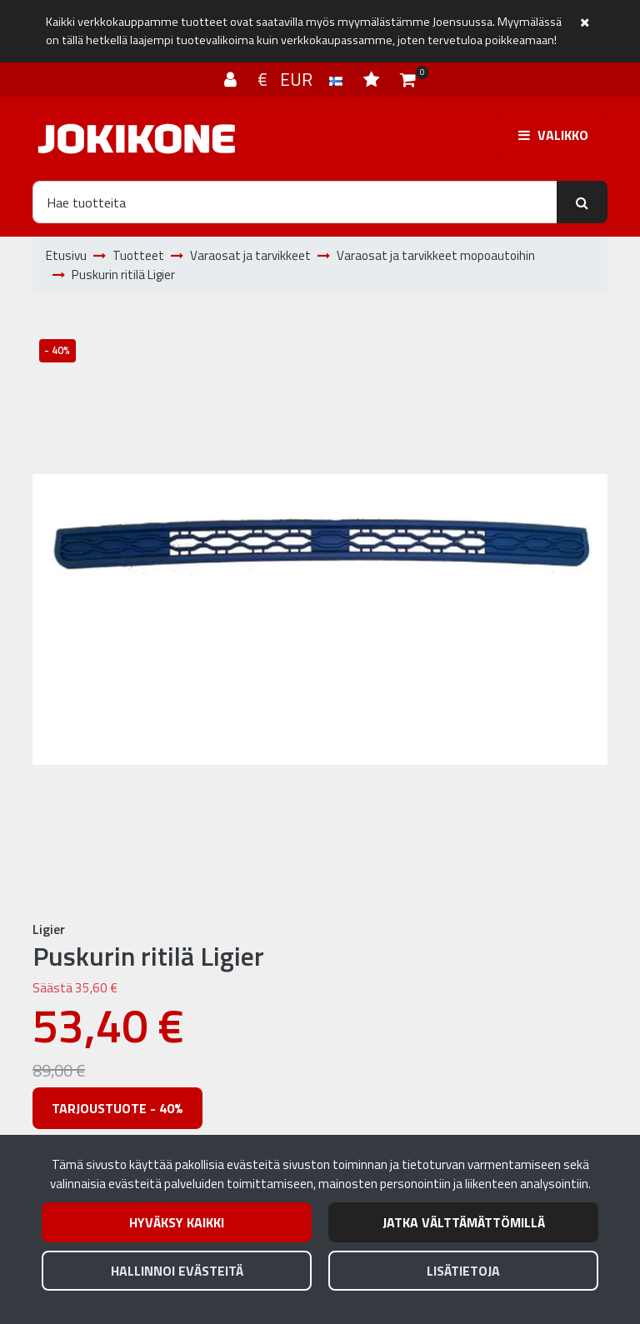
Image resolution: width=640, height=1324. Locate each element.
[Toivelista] (373, 79)
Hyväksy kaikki (176, 1222)
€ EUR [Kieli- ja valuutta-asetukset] (302, 79)
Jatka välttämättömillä (463, 1222)
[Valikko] (553, 135)
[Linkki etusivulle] (136, 138)
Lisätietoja (463, 1271)
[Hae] (295, 201)
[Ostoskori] (408, 79)
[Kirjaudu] (232, 79)
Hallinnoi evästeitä (177, 1271)
